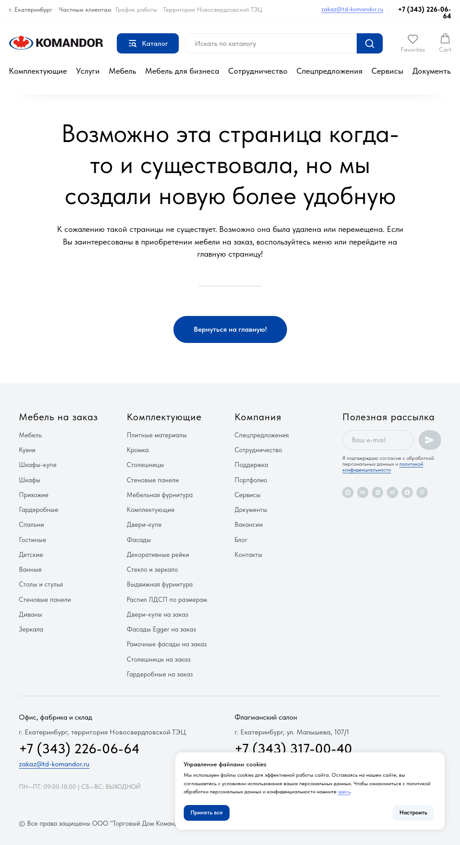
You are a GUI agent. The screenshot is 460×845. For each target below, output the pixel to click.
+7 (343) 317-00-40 (293, 748)
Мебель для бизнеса (182, 71)
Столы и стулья (41, 584)
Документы (432, 71)
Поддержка (251, 465)
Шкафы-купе (38, 465)
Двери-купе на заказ (157, 614)
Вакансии (248, 524)
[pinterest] (422, 492)
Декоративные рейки (158, 555)
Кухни (27, 450)
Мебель (122, 71)
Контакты (248, 555)
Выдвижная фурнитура (160, 584)
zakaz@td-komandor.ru (352, 9)
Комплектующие (38, 71)
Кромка (138, 450)
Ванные (30, 569)
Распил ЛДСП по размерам (167, 600)
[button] (413, 43)
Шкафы (29, 480)
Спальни (31, 524)
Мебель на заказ (58, 416)
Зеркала (31, 629)
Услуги (88, 71)
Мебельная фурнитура (160, 495)
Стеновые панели (45, 600)
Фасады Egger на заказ (161, 629)
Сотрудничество (258, 71)
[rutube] (392, 492)
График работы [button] (136, 9)
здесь (344, 791)
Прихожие (34, 495)
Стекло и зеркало (152, 569)
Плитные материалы (157, 435)
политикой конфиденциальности (382, 467)
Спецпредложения (329, 71)
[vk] (362, 492)
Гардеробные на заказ (160, 674)
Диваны (30, 614)
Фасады (139, 540)
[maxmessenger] (348, 492)
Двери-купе (144, 524)
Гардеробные (38, 510)
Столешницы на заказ (158, 659)
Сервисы (387, 71)
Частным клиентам (85, 9)
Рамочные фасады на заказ (167, 644)
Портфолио (250, 480)
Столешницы (145, 465)
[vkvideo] (377, 492)
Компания (258, 416)
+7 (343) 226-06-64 (424, 12)
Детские (31, 555)
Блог (241, 540)
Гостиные (32, 540)
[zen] (407, 492)
